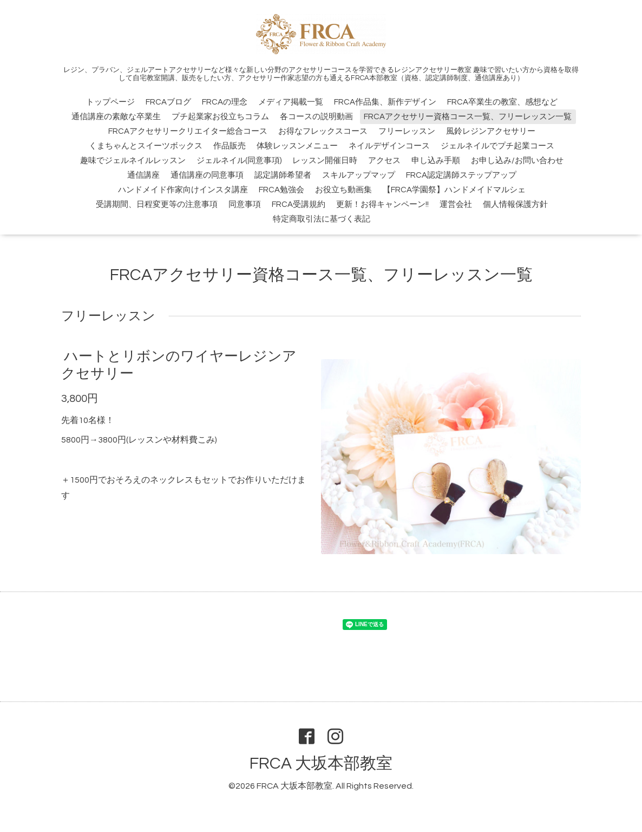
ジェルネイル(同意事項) (238, 161)
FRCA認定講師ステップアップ (461, 175)
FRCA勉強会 (281, 190)
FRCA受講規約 (298, 204)
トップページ (110, 102)
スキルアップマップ (358, 175)
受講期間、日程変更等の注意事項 (157, 204)
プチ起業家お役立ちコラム (220, 117)
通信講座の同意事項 (207, 175)
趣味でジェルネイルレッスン (133, 161)
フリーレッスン (406, 131)
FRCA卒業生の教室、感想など (502, 102)
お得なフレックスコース (323, 131)
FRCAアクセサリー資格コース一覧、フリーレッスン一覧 (468, 117)
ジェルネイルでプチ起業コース (497, 146)
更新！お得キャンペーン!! (382, 204)
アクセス (384, 161)
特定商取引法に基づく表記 (321, 219)
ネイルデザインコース (389, 146)
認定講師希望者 (282, 175)
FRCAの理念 (224, 102)
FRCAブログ (168, 102)
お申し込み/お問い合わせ (517, 161)
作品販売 (229, 146)
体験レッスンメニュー (297, 146)
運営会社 (456, 204)
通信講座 (143, 175)
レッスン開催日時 (324, 161)
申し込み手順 (435, 161)
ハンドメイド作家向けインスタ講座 (183, 190)
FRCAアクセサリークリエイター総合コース (187, 131)
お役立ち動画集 (343, 190)
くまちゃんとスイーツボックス (145, 146)
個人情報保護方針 (515, 204)
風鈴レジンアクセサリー (490, 131)
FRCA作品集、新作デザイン (385, 102)
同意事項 (244, 204)
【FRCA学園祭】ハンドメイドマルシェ (454, 190)
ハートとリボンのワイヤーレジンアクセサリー (179, 364)
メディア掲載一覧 (290, 102)
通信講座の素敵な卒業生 (116, 117)
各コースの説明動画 (316, 117)
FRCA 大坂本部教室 (321, 763)
